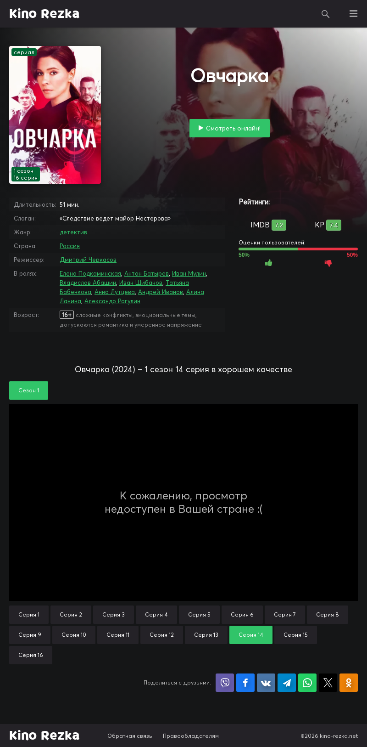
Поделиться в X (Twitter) (328, 682)
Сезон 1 (28, 390)
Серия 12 (162, 634)
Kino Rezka (44, 14)
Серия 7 (285, 614)
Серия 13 (206, 634)
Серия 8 (327, 614)
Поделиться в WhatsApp (307, 682)
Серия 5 (199, 614)
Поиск (325, 14)
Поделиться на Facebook (245, 682)
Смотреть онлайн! (233, 128)
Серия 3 (113, 614)
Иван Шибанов (140, 282)
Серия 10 (73, 634)
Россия (70, 245)
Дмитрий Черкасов (88, 259)
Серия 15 (296, 634)
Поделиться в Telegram (287, 682)
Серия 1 (28, 614)
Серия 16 (30, 654)
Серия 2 (71, 614)
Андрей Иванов (160, 291)
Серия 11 (117, 634)
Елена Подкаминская (90, 273)
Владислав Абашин (88, 282)
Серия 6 (242, 614)
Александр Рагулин (112, 301)
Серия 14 (251, 634)
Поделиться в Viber (225, 682)
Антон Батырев (146, 273)
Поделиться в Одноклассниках (348, 682)
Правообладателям (191, 735)
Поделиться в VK (266, 682)
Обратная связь (129, 735)
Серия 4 (156, 614)
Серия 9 (29, 634)
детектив (73, 232)
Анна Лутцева (115, 291)
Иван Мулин (189, 273)
